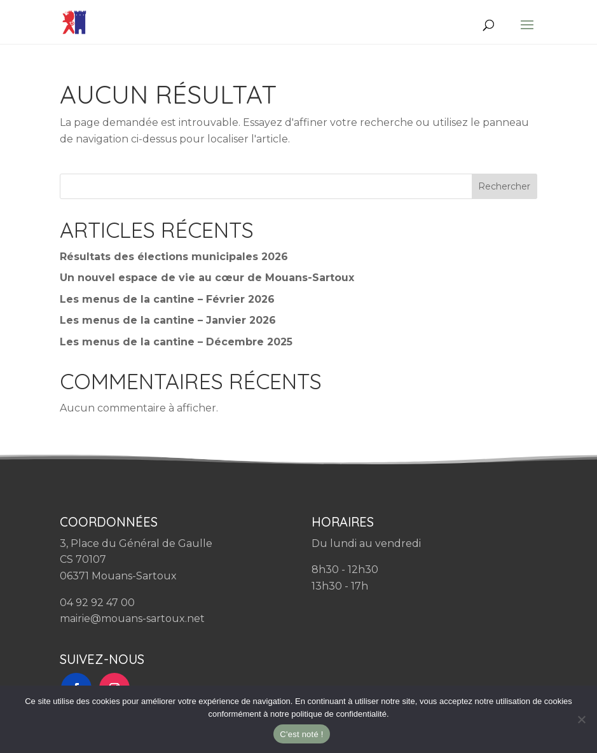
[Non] (581, 719)
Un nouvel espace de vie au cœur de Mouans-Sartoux (207, 278)
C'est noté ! (301, 734)
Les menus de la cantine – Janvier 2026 (168, 320)
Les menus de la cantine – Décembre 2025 (176, 342)
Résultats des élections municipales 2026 (174, 257)
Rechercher (504, 186)
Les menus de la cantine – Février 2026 (167, 299)
